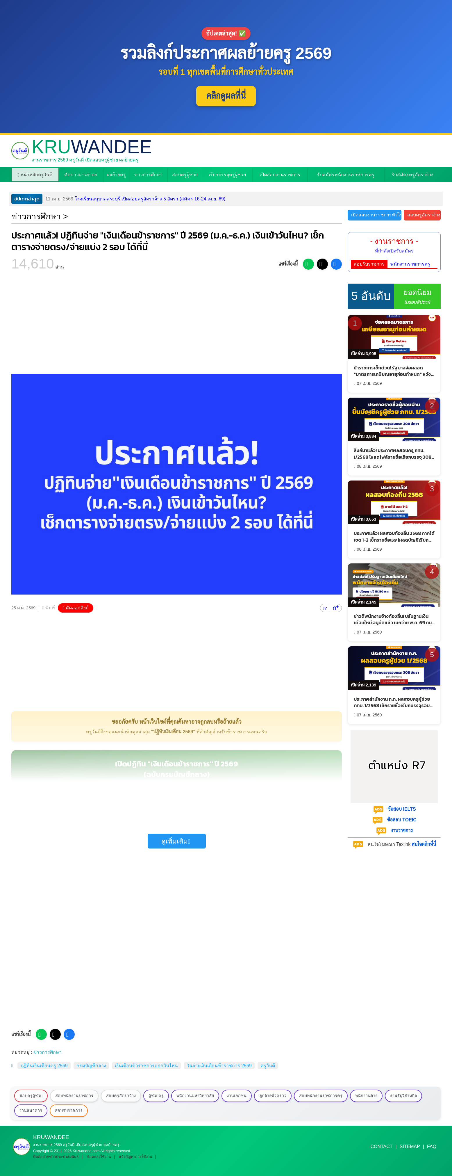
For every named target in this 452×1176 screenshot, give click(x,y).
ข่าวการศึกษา (47, 1052)
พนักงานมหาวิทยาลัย (195, 1095)
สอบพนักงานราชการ (74, 1095)
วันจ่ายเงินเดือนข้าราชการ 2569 (219, 1065)
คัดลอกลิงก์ (77, 607)
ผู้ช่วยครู (156, 1095)
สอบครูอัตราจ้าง (423, 214)
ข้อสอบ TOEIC (402, 819)
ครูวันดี (267, 1065)
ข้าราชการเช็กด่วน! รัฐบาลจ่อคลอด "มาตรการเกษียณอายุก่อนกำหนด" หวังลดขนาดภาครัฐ (392, 374)
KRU (92, 146)
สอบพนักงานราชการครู (320, 1095)
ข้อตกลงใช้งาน (99, 1156)
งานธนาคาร (30, 1110)
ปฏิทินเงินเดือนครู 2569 (44, 1065)
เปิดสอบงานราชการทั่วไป (376, 214)
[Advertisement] (176, 324)
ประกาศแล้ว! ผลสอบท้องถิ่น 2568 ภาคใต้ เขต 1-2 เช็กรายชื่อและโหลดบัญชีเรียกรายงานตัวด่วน (394, 540)
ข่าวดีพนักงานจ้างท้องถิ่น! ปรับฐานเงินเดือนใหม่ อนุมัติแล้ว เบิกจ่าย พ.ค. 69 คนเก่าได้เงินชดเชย (393, 623)
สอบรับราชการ (369, 263)
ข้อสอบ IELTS (402, 809)
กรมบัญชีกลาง (91, 1065)
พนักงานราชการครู (410, 263)
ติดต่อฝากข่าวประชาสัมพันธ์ (56, 1156)
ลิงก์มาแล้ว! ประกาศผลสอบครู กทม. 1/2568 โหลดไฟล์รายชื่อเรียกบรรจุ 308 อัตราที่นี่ (392, 457)
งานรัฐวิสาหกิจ (403, 1095)
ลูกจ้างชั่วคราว (272, 1095)
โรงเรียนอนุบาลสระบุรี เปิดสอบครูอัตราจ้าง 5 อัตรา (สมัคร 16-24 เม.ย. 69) (135, 199)
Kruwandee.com (86, 1151)
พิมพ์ (50, 607)
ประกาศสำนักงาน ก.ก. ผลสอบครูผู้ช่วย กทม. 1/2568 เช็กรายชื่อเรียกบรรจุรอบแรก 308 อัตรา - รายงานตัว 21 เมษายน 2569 (392, 708)
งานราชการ (402, 830)
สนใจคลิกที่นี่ (424, 844)
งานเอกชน (236, 1095)
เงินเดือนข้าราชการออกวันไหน (146, 1065)
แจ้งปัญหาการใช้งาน (135, 1156)
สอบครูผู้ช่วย (30, 1095)
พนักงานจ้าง (366, 1095)
